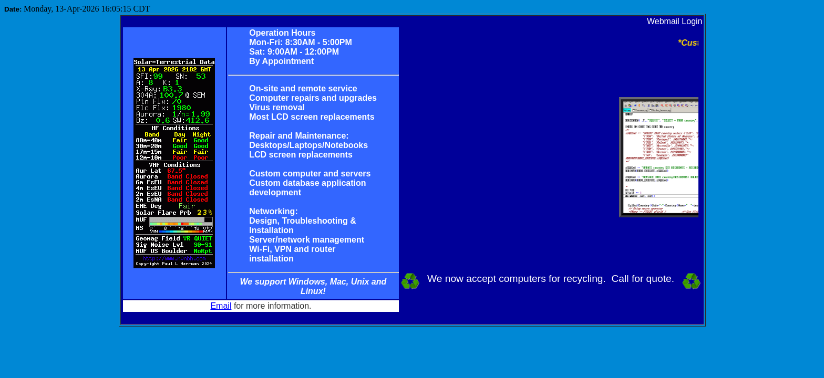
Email (220, 305)
